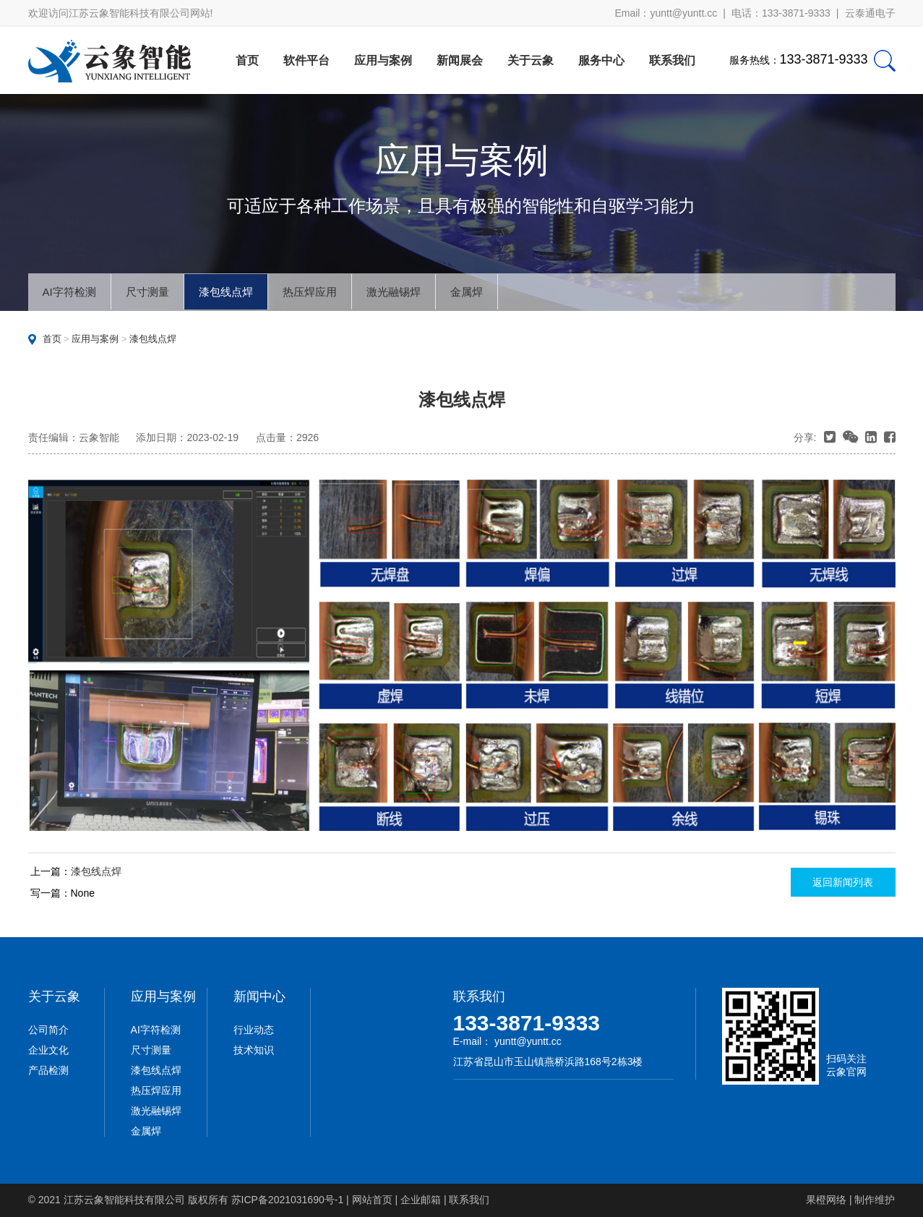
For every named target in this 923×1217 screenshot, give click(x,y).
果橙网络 (826, 1199)
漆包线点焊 (226, 292)
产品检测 (48, 1070)
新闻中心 (259, 996)
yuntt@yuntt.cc (683, 13)
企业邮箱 (420, 1199)
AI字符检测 (69, 292)
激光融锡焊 (393, 292)
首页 (247, 60)
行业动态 (253, 1029)
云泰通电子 (870, 13)
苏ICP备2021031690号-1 (287, 1199)
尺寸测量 (147, 292)
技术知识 (253, 1050)
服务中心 (601, 60)
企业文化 (48, 1050)
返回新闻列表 (842, 882)
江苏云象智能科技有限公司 (124, 1199)
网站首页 (372, 1199)
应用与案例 (383, 60)
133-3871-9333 (527, 1023)
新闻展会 (460, 60)
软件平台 (306, 60)
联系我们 (672, 60)
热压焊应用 (310, 292)
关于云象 (530, 60)
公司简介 (48, 1029)
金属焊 (466, 292)
